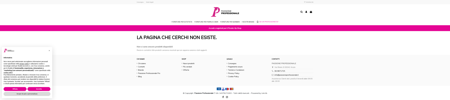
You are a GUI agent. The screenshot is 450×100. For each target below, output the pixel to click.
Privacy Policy (233, 73)
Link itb (264, 93)
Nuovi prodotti (188, 63)
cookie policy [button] (8, 72)
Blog (140, 76)
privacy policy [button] (24, 64)
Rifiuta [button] (15, 89)
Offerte (186, 70)
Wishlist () (308, 2)
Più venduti (187, 67)
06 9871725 (279, 71)
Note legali (149, 2)
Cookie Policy (233, 76)
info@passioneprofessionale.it (286, 75)
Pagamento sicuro (235, 67)
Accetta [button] (39, 89)
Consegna (140, 2)
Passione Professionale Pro (149, 73)
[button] (49, 50)
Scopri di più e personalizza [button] (27, 94)
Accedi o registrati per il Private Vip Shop (225, 28)
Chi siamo (142, 63)
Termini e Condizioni (236, 70)
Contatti (141, 67)
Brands (141, 70)
